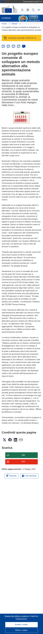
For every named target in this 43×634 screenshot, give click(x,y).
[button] (27, 9)
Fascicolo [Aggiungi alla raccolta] (12, 475)
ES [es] (13, 46)
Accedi (22, 9)
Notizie (14, 24)
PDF (23, 462)
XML (23, 455)
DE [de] (3, 46)
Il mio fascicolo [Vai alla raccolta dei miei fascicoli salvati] (29, 476)
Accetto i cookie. (21, 625)
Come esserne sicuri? (32, 2)
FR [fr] (18, 46)
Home (4, 24)
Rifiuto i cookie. (21, 630)
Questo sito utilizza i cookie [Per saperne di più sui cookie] (16, 616)
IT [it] (23, 46)
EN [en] (8, 46)
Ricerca (33, 9)
